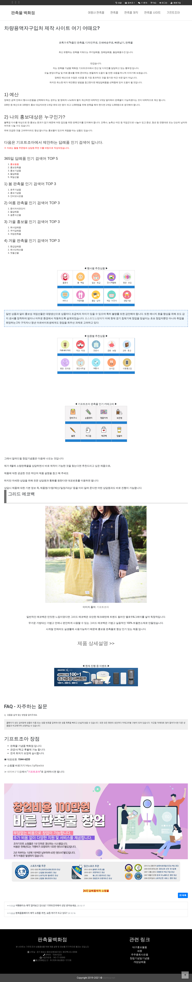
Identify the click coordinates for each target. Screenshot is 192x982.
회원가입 (176, 2)
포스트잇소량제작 (94, 318)
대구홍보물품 (139, 947)
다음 (19, 771)
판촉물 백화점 (23, 13)
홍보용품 (14, 164)
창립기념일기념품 (139, 958)
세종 (139, 950)
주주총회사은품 (139, 954)
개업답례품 (140, 962)
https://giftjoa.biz (35, 765)
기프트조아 (173, 12)
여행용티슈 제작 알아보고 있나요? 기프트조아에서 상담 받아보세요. (46, 905)
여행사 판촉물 (96, 12)
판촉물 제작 (131, 12)
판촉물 (114, 12)
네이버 (11, 771)
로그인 (163, 2)
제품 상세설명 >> (96, 643)
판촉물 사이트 (152, 12)
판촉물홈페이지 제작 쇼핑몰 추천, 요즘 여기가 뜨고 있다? (41, 912)
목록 (182, 895)
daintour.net (109, 977)
